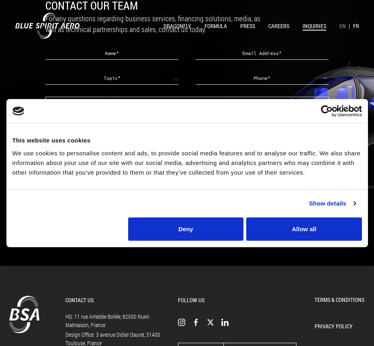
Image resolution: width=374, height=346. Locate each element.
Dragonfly (177, 26)
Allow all (304, 228)
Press (247, 26)
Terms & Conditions (339, 299)
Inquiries (314, 26)
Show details (327, 203)
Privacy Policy (334, 326)
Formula (215, 26)
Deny (185, 228)
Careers (278, 26)
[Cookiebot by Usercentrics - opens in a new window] (327, 111)
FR (356, 26)
